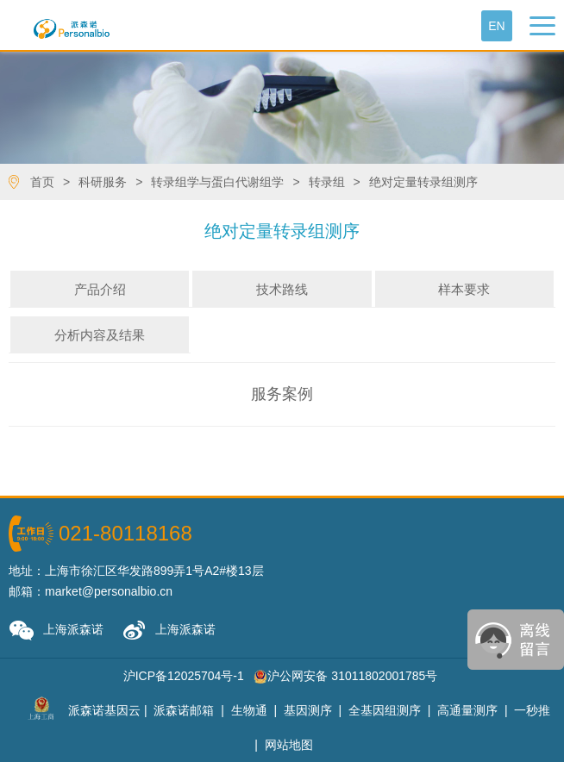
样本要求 (464, 289)
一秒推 (532, 710)
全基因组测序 (384, 710)
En (496, 26)
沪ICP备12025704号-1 (183, 676)
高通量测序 (467, 710)
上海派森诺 (56, 630)
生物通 (249, 710)
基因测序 (308, 710)
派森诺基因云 (104, 710)
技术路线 (282, 289)
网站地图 (289, 745)
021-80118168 (125, 533)
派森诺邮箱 (184, 710)
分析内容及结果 (99, 335)
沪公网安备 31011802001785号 (345, 676)
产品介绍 (100, 289)
